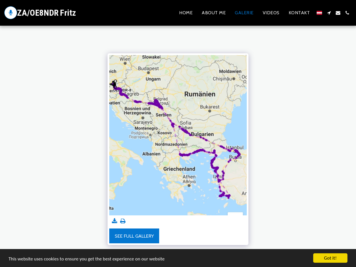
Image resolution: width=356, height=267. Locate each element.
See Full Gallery (134, 236)
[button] (329, 13)
